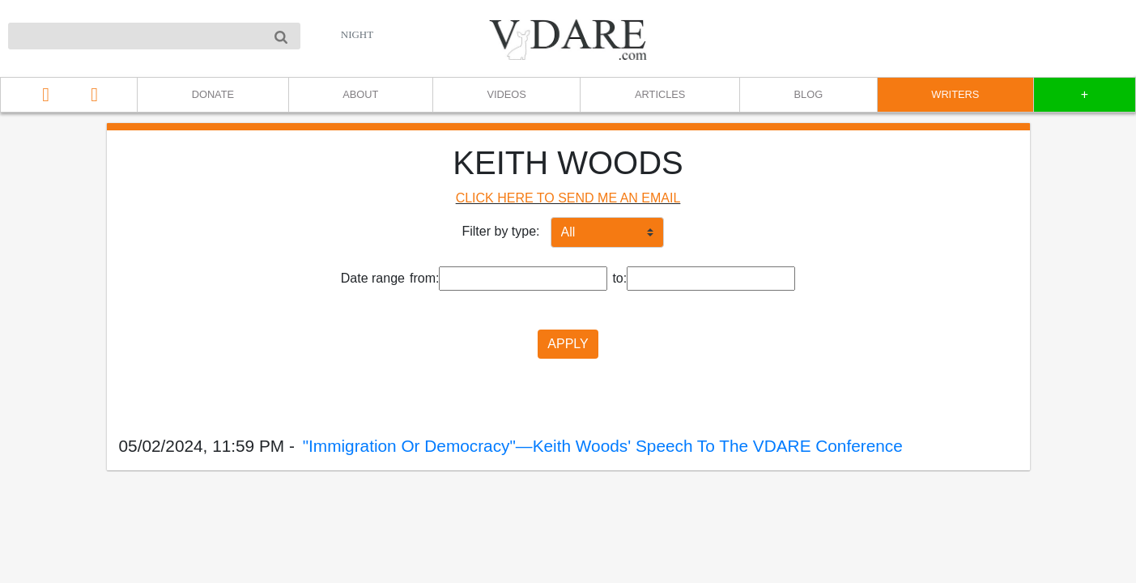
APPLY (567, 344)
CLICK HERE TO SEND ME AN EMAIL (568, 198)
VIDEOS (506, 94)
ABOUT (360, 94)
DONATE (213, 94)
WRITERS (955, 94)
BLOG (808, 94)
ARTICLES (660, 94)
